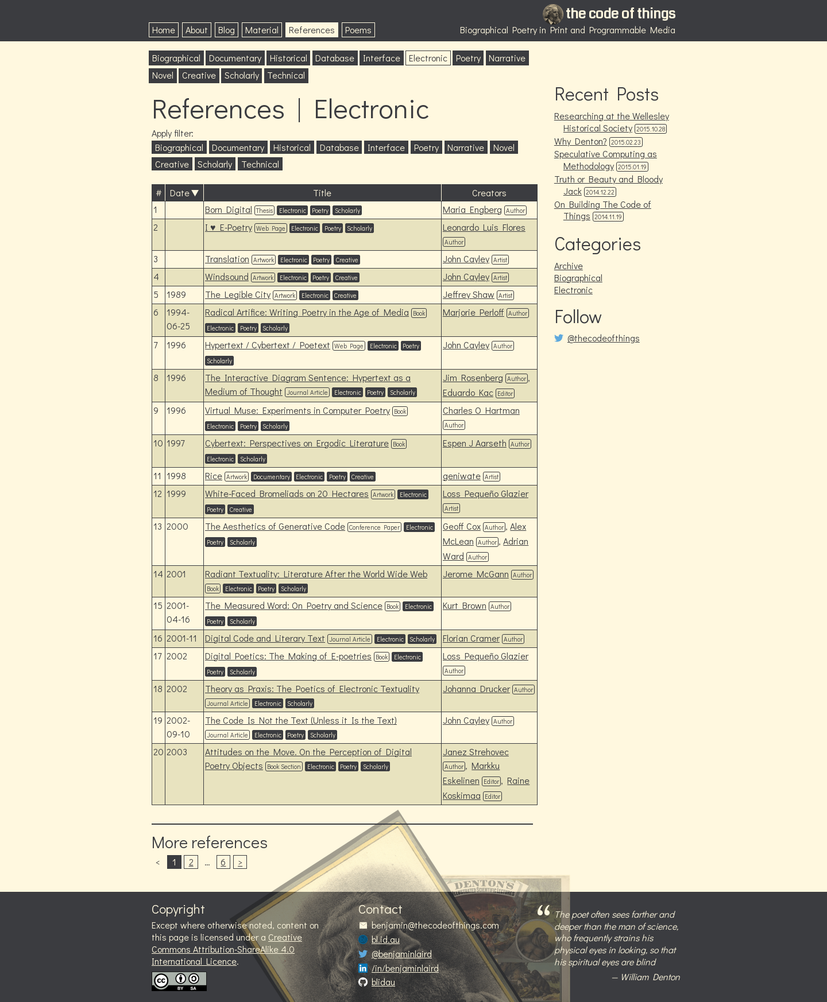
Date (180, 193)
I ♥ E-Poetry (228, 227)
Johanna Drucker (476, 688)
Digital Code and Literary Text (265, 638)
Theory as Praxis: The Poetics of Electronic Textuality (312, 688)
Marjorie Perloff (473, 312)
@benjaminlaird (402, 954)
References (312, 30)
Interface (381, 58)
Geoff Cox (462, 526)
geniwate (462, 475)
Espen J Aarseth (475, 443)
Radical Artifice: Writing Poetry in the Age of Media (307, 312)
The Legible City (237, 294)
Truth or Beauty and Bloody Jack (608, 185)
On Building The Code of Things (602, 210)
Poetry (468, 58)
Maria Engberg (472, 209)
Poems (358, 30)
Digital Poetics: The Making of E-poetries (288, 656)
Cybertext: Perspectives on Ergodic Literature (297, 443)
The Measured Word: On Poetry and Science (293, 605)
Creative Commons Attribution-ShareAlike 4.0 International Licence (227, 949)
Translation (227, 259)
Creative (199, 75)
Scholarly (242, 75)
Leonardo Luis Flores (484, 227)
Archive (568, 265)
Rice (213, 475)
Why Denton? (580, 141)
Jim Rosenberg (473, 377)
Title (322, 193)
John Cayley (466, 259)
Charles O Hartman (481, 410)
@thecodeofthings (603, 338)
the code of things (620, 14)
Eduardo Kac (468, 392)
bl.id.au (386, 939)
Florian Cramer (471, 638)
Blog (226, 30)
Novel (162, 75)
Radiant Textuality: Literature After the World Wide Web (316, 574)
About (197, 30)
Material (262, 30)
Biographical (176, 58)
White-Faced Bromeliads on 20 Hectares (287, 493)
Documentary (235, 58)
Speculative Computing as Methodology (605, 159)
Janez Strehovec (476, 751)
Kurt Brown (464, 605)
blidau (383, 982)
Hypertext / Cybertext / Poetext (267, 345)
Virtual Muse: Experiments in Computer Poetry (297, 410)
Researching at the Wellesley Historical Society (611, 122)
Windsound (227, 276)
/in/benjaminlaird (405, 968)
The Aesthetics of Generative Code (275, 526)
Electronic (428, 58)
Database (334, 58)
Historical (288, 58)
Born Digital (228, 209)
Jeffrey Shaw (468, 294)
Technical (286, 75)
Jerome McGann (476, 574)
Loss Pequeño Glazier (485, 493)
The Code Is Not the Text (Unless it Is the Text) (301, 720)
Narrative (507, 58)
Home (163, 30)
